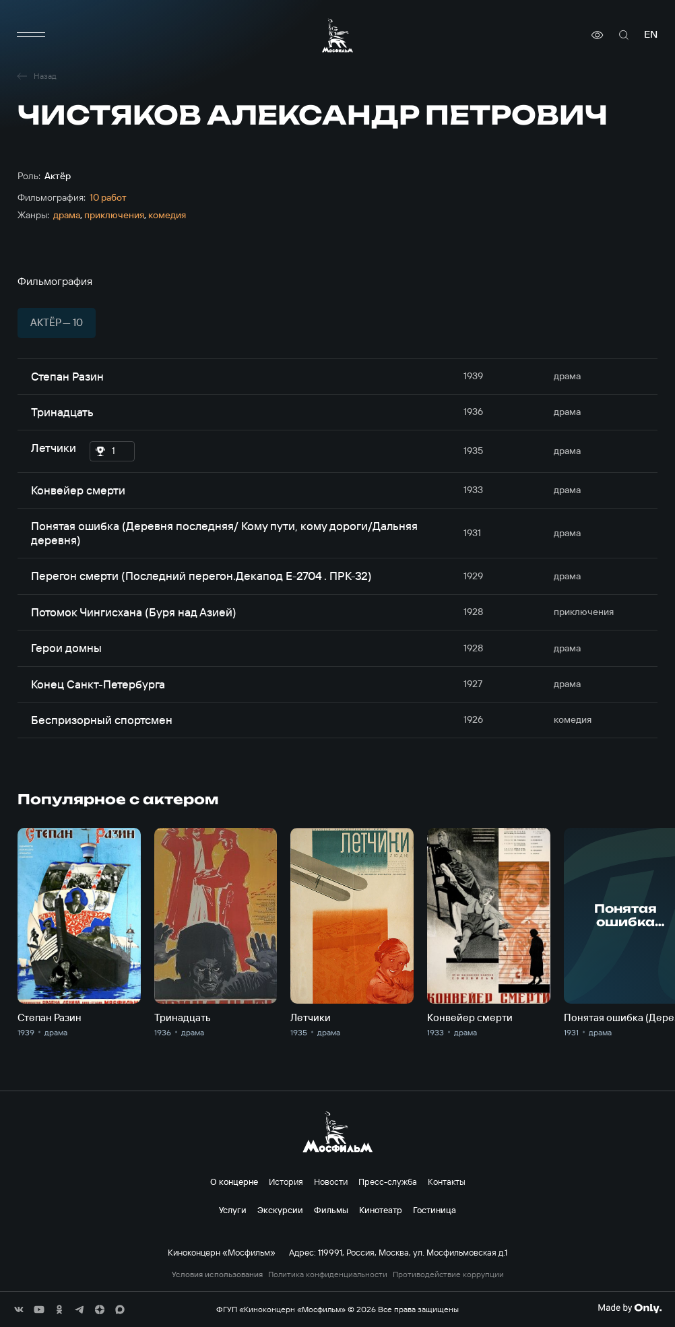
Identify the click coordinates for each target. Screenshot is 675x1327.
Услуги (233, 1209)
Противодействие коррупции (448, 1274)
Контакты (446, 1181)
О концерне (234, 1181)
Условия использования (217, 1274)
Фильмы (331, 1209)
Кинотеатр (380, 1209)
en (650, 34)
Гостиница (434, 1209)
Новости (331, 1181)
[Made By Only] (630, 1308)
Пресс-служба (387, 1181)
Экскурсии (280, 1209)
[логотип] (337, 35)
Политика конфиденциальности (327, 1274)
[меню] (31, 35)
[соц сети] (18, 1309)
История (286, 1181)
